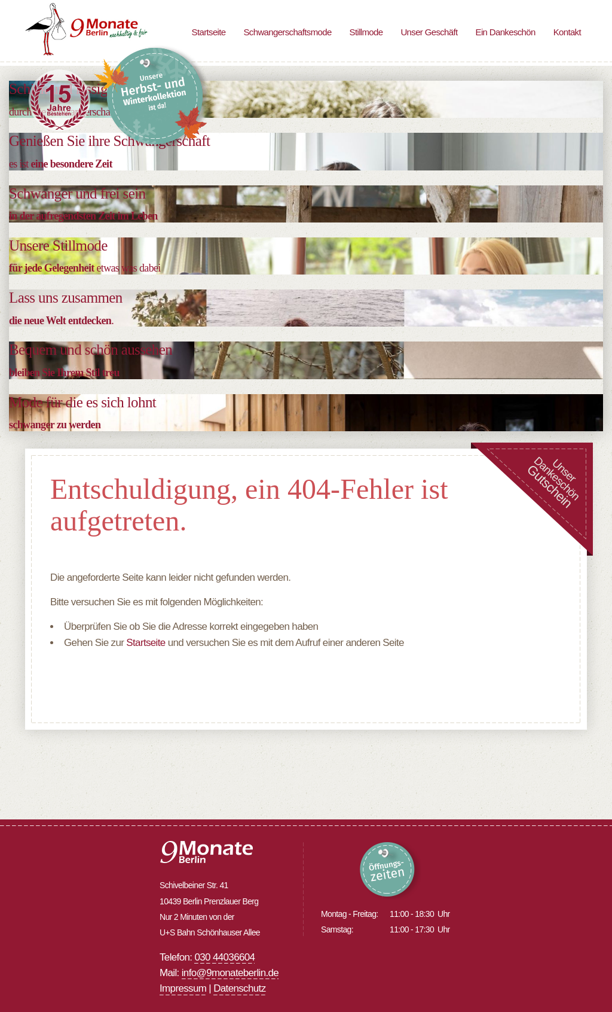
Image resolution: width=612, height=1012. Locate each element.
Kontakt (567, 32)
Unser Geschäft (428, 32)
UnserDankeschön (553, 482)
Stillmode (366, 32)
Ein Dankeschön (506, 32)
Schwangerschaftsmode (287, 32)
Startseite (209, 32)
